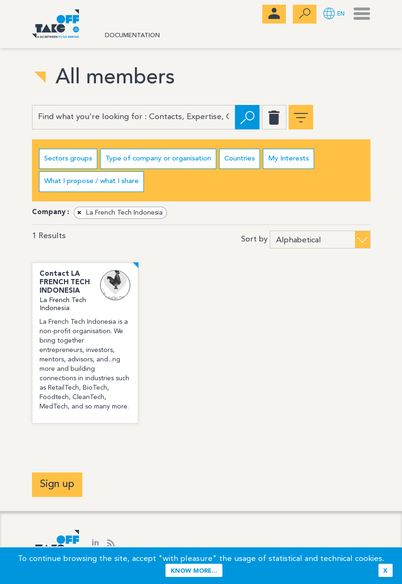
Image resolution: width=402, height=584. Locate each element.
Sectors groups (68, 158)
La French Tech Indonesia (119, 213)
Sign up (57, 484)
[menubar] (274, 14)
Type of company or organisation (158, 158)
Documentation (132, 35)
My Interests (288, 158)
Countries (239, 158)
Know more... (194, 571)
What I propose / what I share (91, 181)
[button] (334, 14)
